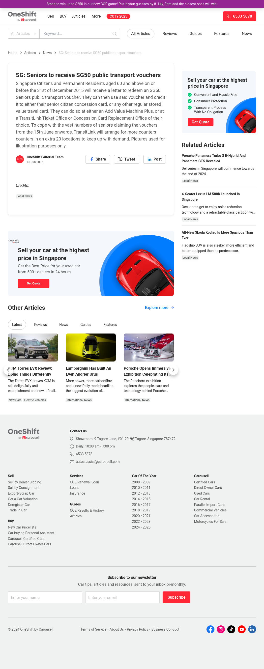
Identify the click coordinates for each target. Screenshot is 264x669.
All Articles (24, 33)
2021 (146, 516)
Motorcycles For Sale (210, 522)
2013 (146, 493)
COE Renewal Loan (84, 482)
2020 (136, 516)
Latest (17, 325)
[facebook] (98, 159)
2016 (136, 505)
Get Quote (33, 283)
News (247, 33)
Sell (50, 16)
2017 (146, 505)
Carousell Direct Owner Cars (29, 544)
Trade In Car (17, 510)
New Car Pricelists (22, 527)
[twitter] (126, 159)
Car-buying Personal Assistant (31, 533)
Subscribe (176, 597)
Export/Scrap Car (21, 493)
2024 (136, 527)
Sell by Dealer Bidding (24, 482)
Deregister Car (19, 505)
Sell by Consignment (23, 488)
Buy (63, 16)
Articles (79, 16)
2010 (136, 488)
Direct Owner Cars (208, 488)
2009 (146, 482)
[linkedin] (154, 159)
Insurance (77, 493)
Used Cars (202, 493)
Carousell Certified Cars (26, 539)
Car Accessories (206, 516)
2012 (136, 493)
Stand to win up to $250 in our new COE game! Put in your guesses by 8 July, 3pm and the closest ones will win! (132, 4)
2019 (146, 510)
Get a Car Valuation (23, 499)
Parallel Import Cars (209, 505)
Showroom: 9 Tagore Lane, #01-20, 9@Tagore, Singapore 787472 (126, 439)
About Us (117, 629)
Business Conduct (165, 629)
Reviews (170, 33)
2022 (136, 522)
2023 (146, 522)
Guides (196, 33)
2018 (136, 510)
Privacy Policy (137, 629)
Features (222, 33)
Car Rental (202, 499)
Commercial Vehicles (210, 510)
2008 (136, 482)
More (96, 16)
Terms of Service (94, 629)
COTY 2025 (118, 16)
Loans (74, 488)
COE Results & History (87, 510)
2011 (146, 488)
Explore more (159, 307)
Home (12, 53)
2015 (146, 499)
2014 (136, 499)
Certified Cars (204, 482)
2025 (146, 527)
